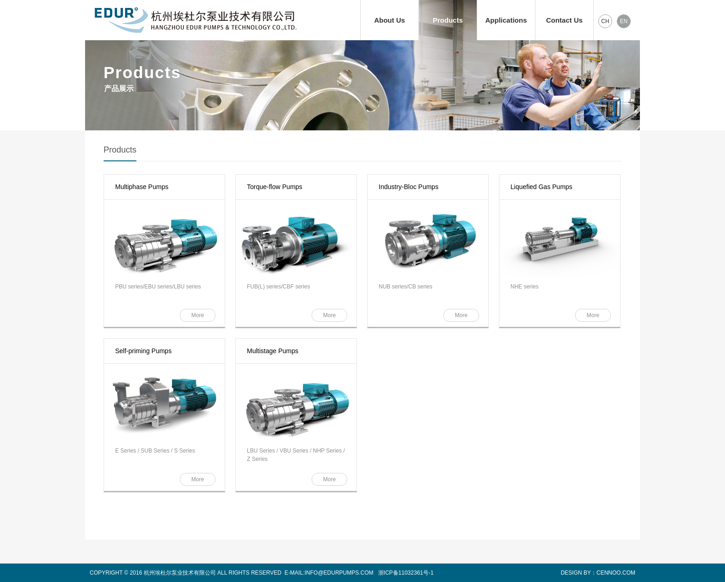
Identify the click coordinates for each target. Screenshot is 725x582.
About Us (389, 20)
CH (605, 21)
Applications (506, 20)
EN (624, 21)
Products (448, 20)
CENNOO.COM (615, 573)
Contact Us (564, 20)
